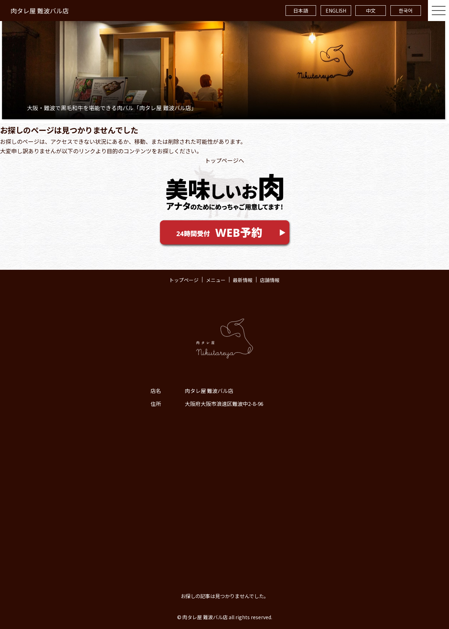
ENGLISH (336, 10)
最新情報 (243, 279)
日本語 (300, 10)
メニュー (216, 279)
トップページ (184, 279)
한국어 (406, 10)
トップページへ (224, 160)
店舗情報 (270, 279)
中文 (371, 10)
